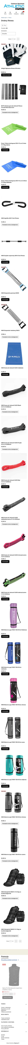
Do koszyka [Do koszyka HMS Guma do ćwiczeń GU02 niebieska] (5, 374)
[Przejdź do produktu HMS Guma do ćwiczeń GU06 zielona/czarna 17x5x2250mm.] (14, 578)
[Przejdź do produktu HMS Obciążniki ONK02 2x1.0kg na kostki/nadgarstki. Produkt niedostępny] (14, 915)
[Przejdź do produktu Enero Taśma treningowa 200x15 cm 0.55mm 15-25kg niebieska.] (14, 166)
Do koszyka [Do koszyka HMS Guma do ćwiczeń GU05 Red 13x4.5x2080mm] (5, 486)
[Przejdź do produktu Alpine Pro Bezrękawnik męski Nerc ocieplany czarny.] (14, 975)
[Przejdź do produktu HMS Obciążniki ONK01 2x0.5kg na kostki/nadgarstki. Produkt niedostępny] (14, 877)
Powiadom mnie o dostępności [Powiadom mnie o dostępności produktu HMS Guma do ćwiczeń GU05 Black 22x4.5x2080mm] (10, 411)
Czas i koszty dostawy (6, 1025)
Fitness (9, 17)
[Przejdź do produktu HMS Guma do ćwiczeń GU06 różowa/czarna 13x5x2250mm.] (14, 541)
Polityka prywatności (6, 1011)
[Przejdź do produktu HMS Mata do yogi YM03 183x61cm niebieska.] (14, 653)
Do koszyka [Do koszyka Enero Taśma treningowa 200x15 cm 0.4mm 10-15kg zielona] (5, 149)
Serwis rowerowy (5, 1037)
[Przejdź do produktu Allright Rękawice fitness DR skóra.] (14, 55)
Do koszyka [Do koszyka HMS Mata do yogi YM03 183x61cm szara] (5, 748)
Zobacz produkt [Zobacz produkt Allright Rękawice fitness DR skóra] (6, 75)
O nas (2, 1036)
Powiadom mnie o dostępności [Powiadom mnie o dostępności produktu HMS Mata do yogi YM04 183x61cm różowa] (10, 823)
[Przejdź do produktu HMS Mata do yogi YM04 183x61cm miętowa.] (14, 765)
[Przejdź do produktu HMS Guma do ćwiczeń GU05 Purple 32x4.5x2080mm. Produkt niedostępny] (14, 428)
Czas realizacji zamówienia (7, 1027)
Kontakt (3, 1034)
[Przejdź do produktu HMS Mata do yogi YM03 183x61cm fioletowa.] (14, 615)
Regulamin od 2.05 (5, 1009)
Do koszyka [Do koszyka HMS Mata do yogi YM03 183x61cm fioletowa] (5, 636)
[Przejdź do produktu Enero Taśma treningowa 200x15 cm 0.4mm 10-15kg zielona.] (14, 129)
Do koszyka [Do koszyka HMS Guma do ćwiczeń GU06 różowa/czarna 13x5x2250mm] (5, 561)
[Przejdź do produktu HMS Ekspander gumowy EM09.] (14, 279)
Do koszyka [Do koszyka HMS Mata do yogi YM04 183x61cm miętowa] (5, 786)
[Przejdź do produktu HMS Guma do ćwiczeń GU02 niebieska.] (14, 353)
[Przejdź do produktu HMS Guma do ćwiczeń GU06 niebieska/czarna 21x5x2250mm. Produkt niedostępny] (14, 503)
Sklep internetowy (12, 1043)
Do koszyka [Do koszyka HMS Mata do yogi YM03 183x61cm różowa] (5, 711)
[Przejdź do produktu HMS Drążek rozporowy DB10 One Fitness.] (14, 241)
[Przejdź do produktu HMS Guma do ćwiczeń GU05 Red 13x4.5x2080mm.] (14, 466)
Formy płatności (5, 1028)
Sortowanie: (4, 30)
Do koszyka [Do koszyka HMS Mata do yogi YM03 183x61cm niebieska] (5, 673)
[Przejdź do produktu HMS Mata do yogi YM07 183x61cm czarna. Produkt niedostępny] (14, 840)
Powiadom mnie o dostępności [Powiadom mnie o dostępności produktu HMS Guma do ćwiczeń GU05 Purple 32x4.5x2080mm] (10, 449)
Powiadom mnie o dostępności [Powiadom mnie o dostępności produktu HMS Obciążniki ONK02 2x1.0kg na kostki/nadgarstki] (10, 935)
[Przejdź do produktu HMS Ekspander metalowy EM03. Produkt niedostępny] (14, 316)
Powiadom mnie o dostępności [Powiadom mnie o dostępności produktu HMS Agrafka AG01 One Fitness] (10, 224)
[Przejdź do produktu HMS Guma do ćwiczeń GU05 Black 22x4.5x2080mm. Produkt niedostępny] (14, 391)
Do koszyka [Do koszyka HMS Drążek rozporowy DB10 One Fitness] (5, 262)
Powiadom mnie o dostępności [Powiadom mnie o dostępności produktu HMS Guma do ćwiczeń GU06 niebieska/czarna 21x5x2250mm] (10, 524)
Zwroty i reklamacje (5, 1007)
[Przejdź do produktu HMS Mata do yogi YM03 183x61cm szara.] (14, 728)
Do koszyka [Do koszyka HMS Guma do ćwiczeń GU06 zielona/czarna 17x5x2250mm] (5, 599)
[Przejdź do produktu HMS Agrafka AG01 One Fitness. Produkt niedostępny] (14, 204)
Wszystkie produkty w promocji (10, 960)
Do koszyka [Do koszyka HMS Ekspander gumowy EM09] (5, 299)
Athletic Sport (4, 17)
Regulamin (3, 1010)
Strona (9, 39)
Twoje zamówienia (5, 1018)
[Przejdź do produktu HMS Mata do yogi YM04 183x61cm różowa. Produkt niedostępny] (14, 803)
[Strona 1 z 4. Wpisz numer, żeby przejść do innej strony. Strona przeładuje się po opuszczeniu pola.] (12, 39)
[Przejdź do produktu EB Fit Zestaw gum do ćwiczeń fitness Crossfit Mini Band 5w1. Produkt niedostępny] (14, 91)
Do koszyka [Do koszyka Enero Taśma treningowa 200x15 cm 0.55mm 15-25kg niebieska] (5, 187)
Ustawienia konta (5, 1019)
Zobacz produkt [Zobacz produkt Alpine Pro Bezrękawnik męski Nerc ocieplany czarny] (8, 997)
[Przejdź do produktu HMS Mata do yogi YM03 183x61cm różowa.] (14, 690)
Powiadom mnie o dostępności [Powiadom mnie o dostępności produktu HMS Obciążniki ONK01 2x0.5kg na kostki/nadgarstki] (10, 898)
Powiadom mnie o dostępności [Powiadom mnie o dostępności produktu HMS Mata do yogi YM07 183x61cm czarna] (10, 861)
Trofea (2, 1039)
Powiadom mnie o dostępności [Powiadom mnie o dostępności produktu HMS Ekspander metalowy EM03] (10, 337)
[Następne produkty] (16, 941)
